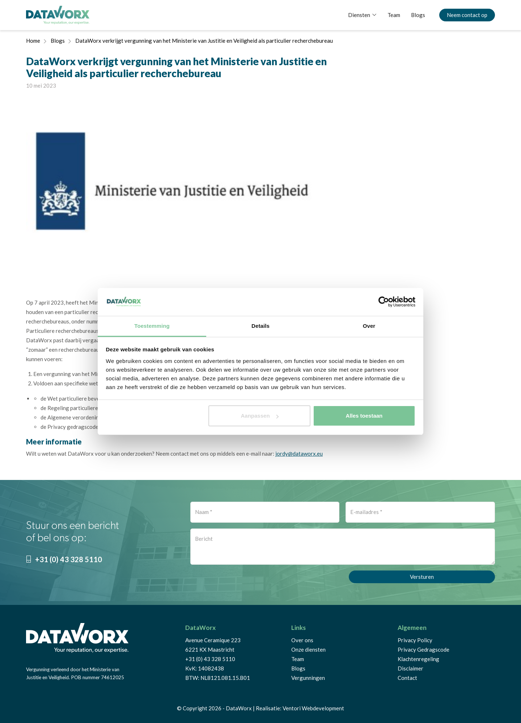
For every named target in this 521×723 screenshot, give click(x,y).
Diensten (359, 15)
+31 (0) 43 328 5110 (64, 559)
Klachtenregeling (418, 659)
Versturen (422, 576)
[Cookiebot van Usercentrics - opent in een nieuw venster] (383, 302)
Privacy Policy (415, 640)
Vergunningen (308, 677)
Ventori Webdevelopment (313, 708)
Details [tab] (260, 326)
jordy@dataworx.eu (299, 453)
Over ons (302, 640)
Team (393, 15)
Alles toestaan (364, 416)
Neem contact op (467, 15)
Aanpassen (260, 416)
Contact (407, 677)
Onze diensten (308, 649)
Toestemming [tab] (152, 326)
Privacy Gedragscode (423, 649)
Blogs (418, 15)
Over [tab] (369, 326)
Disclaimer (410, 668)
